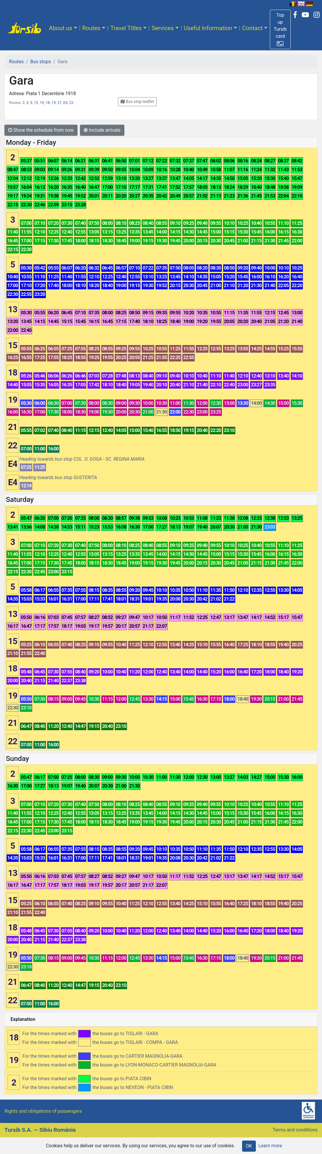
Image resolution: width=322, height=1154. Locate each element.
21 (59, 102)
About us (60, 28)
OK (249, 1146)
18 (48, 102)
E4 (65, 102)
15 (42, 102)
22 (71, 102)
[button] (280, 29)
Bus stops (40, 61)
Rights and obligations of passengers (43, 1111)
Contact (252, 28)
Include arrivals (102, 130)
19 (54, 102)
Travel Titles (126, 28)
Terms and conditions (295, 1130)
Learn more (270, 1145)
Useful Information (208, 28)
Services (163, 28)
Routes (91, 28)
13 (36, 102)
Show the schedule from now (41, 130)
